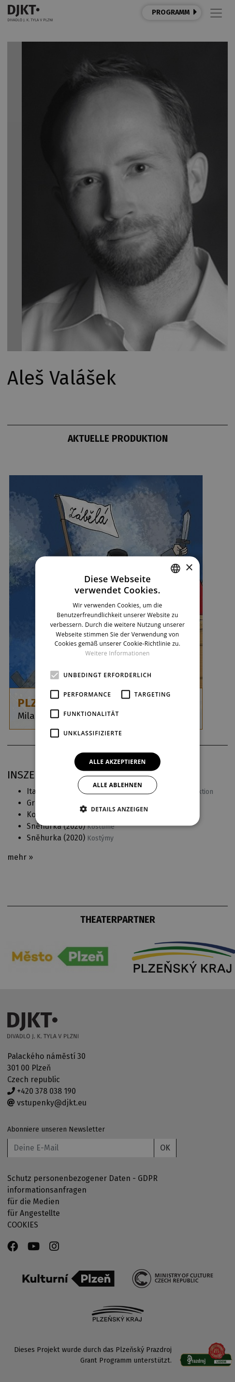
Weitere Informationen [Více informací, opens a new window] (117, 653)
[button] (117, 809)
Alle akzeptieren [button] (117, 762)
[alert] (117, 691)
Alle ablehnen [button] (117, 785)
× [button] (188, 568)
